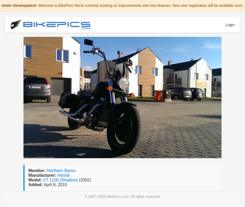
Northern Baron (61, 170)
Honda (63, 175)
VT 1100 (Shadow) (61, 180)
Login (230, 25)
